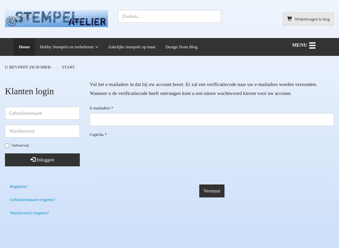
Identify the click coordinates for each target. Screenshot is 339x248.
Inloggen (42, 159)
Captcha (98, 134)
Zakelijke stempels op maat (132, 46)
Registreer (18, 186)
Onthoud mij (17, 146)
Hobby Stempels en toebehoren (67, 46)
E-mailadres (101, 108)
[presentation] (212, 152)
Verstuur (212, 190)
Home (24, 46)
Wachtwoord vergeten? (29, 213)
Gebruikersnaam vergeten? (32, 199)
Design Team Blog (182, 46)
